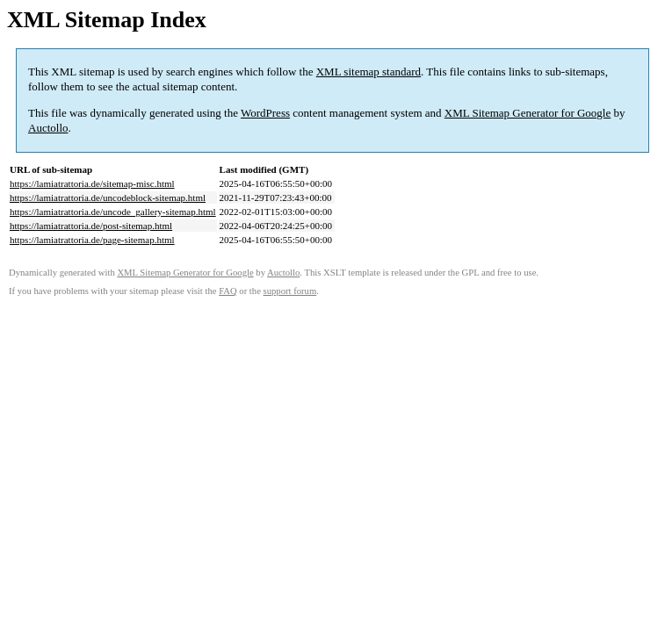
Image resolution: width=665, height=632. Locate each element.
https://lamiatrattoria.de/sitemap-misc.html (92, 183)
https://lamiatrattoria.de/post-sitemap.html (91, 225)
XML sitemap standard (368, 71)
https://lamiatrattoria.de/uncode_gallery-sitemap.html (113, 211)
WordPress (265, 112)
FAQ (228, 291)
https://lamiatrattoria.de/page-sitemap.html (92, 239)
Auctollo (48, 127)
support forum (290, 291)
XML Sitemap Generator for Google (528, 112)
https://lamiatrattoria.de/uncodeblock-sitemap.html (108, 197)
